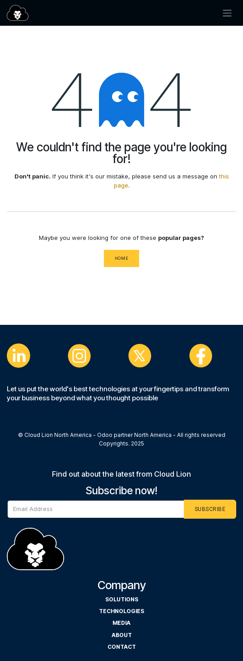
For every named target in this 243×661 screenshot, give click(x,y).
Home (122, 258)
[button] (210, 509)
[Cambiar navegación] (227, 13)
